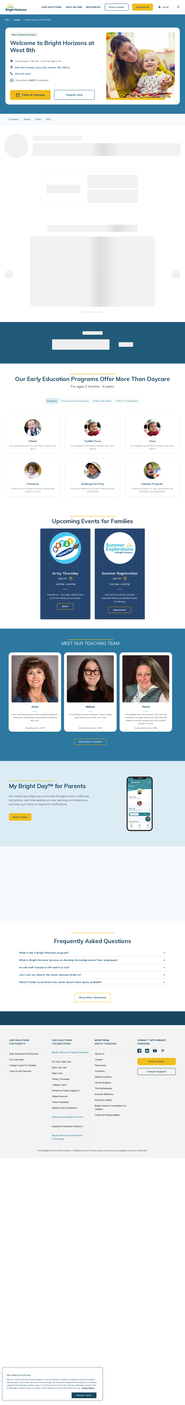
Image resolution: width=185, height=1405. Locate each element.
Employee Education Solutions (67, 1126)
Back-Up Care (59, 1067)
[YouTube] (155, 1051)
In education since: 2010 (90, 728)
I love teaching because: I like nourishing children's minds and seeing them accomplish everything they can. (34, 717)
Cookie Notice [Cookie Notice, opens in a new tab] (88, 1388)
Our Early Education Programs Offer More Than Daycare (92, 379)
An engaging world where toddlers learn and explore (92, 447)
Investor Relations (104, 1094)
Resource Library (103, 1100)
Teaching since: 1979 (35, 728)
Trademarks (142, 1151)
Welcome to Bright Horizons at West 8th (52, 47)
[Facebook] (139, 1051)
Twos (152, 441)
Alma (34, 707)
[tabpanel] (65, 574)
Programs (52, 401)
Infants (33, 441)
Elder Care (57, 1073)
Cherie (146, 707)
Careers (99, 1059)
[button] (51, 7)
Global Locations (103, 1077)
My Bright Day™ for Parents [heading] (47, 786)
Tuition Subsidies (60, 1102)
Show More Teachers (90, 741)
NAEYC (33, 80)
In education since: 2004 (145, 728)
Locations (100, 1071)
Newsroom (100, 1065)
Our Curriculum (16, 1059)
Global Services (60, 1096)
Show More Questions (92, 997)
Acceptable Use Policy (126, 1151)
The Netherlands (103, 1088)
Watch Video (20, 817)
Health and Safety (102, 401)
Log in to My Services (20, 1071)
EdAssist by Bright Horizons (68, 1117)
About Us (99, 1054)
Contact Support (156, 1071)
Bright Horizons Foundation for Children (110, 1108)
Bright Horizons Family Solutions (70, 1052)
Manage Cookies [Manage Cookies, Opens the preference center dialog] (84, 1395)
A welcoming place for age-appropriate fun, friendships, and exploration (152, 490)
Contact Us (142, 7)
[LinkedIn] (147, 1051)
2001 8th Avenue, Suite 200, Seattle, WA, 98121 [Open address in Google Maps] (42, 67)
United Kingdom (103, 1083)
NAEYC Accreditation (127, 401)
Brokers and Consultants (64, 1108)
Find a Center (116, 7)
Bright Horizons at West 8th (38, 20)
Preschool (33, 484)
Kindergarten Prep (92, 484)
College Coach (59, 1085)
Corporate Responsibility (107, 1115)
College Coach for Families (22, 1065)
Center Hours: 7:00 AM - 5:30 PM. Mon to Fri (38, 61)
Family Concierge (60, 1079)
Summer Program (152, 484)
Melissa (90, 707)
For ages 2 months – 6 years (92, 386)
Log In (163, 7)
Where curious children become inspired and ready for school (32, 490)
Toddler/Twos (92, 441)
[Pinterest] (163, 1051)
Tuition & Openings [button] (30, 95)
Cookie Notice (110, 1151)
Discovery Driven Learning (75, 401)
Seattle (16, 20)
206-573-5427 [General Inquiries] (23, 74)
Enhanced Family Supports (65, 1090)
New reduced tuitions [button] (24, 35)
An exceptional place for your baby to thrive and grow (33, 447)
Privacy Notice (96, 1151)
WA (7, 20)
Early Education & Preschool (23, 1054)
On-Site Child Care (61, 1062)
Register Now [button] (74, 95)
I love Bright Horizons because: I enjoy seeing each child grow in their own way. (90, 716)
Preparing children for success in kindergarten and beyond (92, 490)
